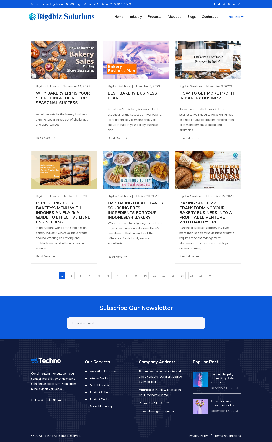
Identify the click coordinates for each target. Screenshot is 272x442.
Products (155, 17)
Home (119, 17)
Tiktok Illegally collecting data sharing (222, 378)
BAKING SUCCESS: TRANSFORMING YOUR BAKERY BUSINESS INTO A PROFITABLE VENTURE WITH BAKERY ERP (205, 212)
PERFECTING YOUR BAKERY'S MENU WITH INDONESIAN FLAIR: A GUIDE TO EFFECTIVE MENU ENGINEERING (63, 212)
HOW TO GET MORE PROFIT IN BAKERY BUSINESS (207, 95)
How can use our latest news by (224, 403)
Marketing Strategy (103, 371)
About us (174, 17)
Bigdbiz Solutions (48, 86)
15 (191, 275)
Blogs (191, 17)
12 (163, 275)
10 (145, 275)
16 (200, 275)
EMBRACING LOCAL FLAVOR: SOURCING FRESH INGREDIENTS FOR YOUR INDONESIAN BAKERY (136, 210)
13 (173, 275)
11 (154, 275)
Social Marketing (101, 406)
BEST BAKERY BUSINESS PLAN (132, 95)
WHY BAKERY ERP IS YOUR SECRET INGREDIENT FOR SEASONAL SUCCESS (63, 98)
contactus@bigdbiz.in (47, 4)
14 (182, 275)
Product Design (100, 399)
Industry (135, 17)
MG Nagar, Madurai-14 (82, 4)
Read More (45, 138)
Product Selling (100, 392)
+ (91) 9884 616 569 (116, 4)
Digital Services (100, 385)
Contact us (210, 17)
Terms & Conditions (227, 435)
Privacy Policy (198, 435)
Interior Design (99, 378)
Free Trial (235, 17)
